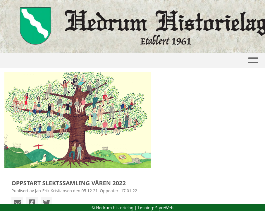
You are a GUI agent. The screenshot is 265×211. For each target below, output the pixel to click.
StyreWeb (164, 207)
